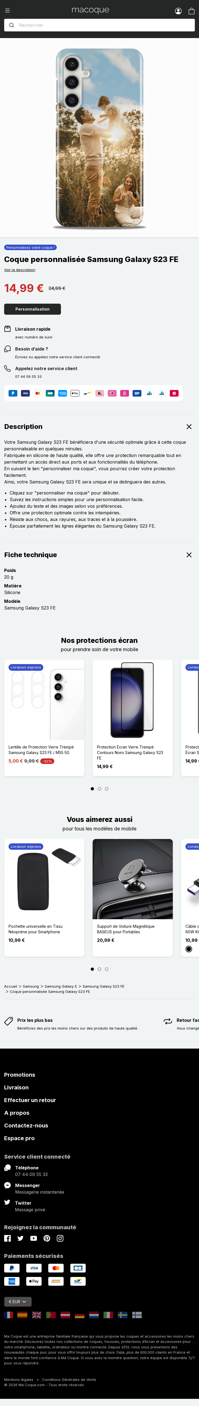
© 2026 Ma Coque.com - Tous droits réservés (44, 1385)
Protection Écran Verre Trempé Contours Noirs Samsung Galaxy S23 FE (130, 752)
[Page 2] (99, 788)
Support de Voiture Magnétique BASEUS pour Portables (126, 929)
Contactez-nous (26, 1125)
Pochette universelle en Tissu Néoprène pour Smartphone (36, 929)
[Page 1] (92, 788)
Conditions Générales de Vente (69, 1379)
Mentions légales (18, 1379)
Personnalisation (32, 309)
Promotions (19, 1074)
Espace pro (19, 1138)
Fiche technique (99, 554)
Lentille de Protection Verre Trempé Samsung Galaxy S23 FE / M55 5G (41, 750)
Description (99, 426)
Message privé (30, 1209)
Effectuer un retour (30, 1100)
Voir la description (19, 270)
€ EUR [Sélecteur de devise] (17, 1301)
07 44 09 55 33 (31, 1174)
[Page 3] (106, 788)
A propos (16, 1113)
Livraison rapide (32, 329)
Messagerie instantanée (39, 1192)
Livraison (16, 1087)
